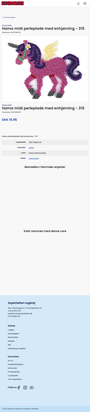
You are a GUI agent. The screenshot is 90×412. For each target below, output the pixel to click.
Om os (10, 361)
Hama (31, 148)
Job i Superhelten (15, 379)
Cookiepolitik (13, 376)
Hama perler (7, 25)
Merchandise (13, 337)
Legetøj (11, 330)
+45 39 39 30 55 (14, 311)
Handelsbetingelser (15, 364)
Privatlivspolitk (14, 372)
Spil (9, 345)
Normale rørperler (9, 17)
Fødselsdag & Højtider (17, 348)
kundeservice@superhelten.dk (20, 313)
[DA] (12, 3)
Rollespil (11, 341)
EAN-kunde (12, 368)
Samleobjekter (13, 334)
